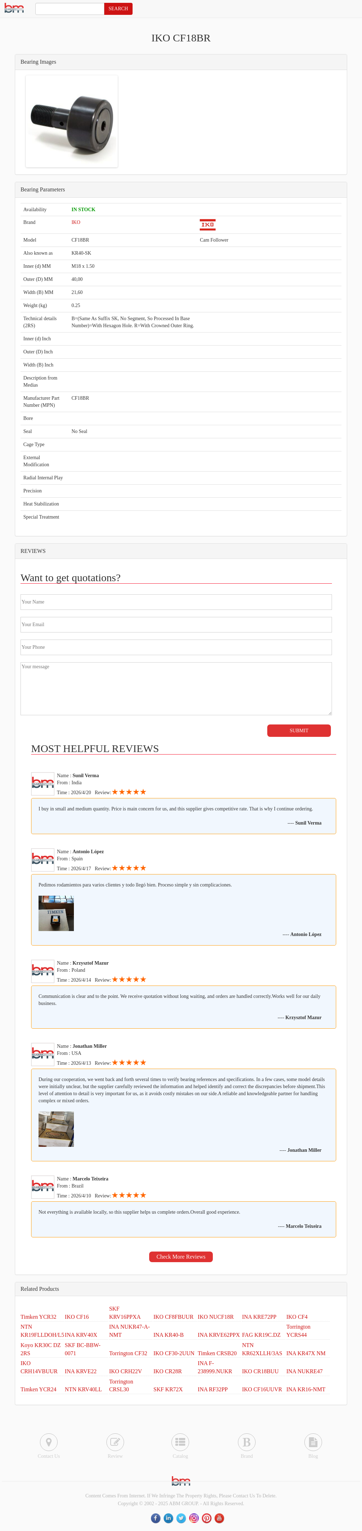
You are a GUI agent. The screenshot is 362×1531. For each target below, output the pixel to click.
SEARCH (118, 8)
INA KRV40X (81, 1335)
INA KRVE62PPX (219, 1335)
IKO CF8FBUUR (173, 1317)
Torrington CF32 (128, 1353)
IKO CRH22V (125, 1371)
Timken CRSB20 (217, 1353)
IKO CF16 (77, 1317)
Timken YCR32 (39, 1317)
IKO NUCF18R (216, 1317)
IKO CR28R (167, 1371)
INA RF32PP (213, 1389)
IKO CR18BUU (260, 1371)
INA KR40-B (168, 1335)
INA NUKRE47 (304, 1371)
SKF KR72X (168, 1389)
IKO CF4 (297, 1317)
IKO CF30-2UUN (173, 1353)
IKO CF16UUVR (262, 1389)
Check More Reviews (181, 1257)
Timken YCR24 (39, 1389)
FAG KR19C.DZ (261, 1335)
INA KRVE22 (81, 1371)
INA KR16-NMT (306, 1389)
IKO (75, 222)
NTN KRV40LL (83, 1389)
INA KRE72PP (259, 1317)
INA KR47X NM (306, 1353)
